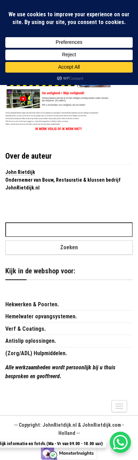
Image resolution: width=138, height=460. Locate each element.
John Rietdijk (20, 172)
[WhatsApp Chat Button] (120, 442)
